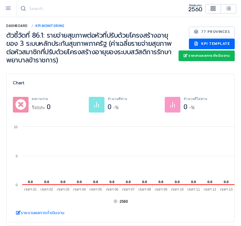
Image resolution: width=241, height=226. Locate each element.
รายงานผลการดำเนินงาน (207, 55)
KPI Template (212, 43)
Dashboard (17, 26)
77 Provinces (212, 31)
